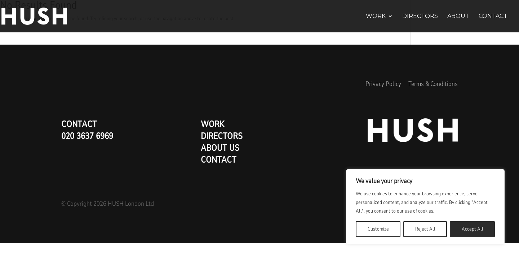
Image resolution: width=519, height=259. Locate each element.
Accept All (472, 229)
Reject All (425, 229)
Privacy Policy (383, 83)
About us (220, 148)
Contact (493, 16)
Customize (378, 229)
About (458, 16)
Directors (420, 16)
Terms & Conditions (433, 83)
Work (376, 16)
